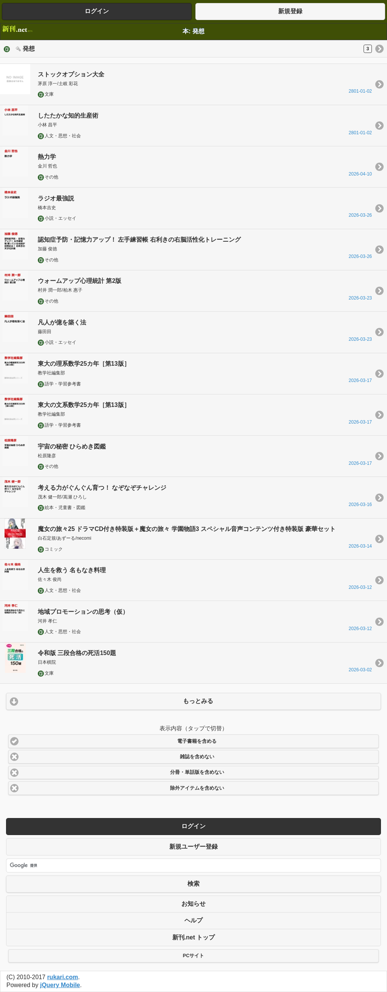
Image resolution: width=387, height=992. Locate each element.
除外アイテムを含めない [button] (197, 788)
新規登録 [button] (290, 11)
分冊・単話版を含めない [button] (197, 772)
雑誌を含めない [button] (197, 756)
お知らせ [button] (193, 903)
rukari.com (62, 977)
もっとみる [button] (198, 701)
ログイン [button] (97, 11)
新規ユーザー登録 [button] (193, 846)
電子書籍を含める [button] (197, 741)
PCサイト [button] (193, 955)
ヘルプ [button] (193, 920)
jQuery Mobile (60, 985)
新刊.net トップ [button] (193, 937)
